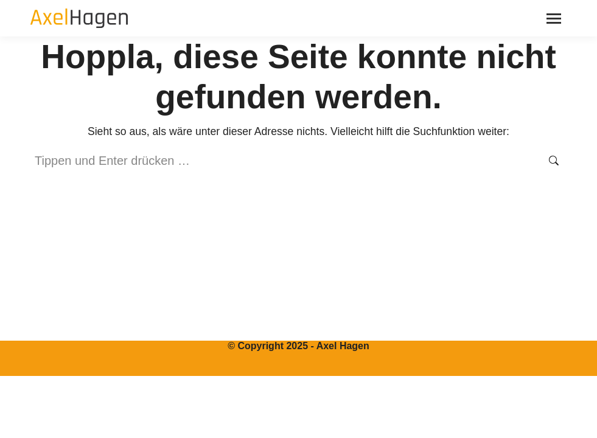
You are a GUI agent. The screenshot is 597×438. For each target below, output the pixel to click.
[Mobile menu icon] (554, 18)
